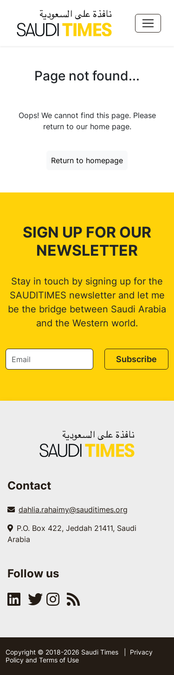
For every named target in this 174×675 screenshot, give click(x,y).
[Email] (49, 359)
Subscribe (136, 359)
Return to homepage (87, 160)
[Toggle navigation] (148, 23)
